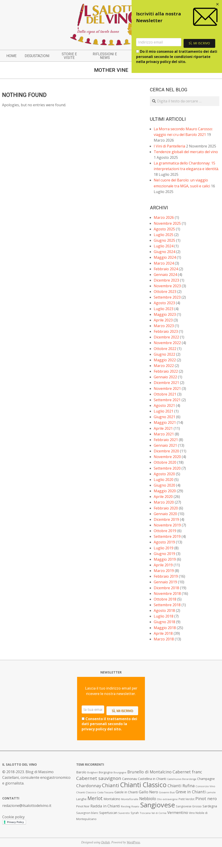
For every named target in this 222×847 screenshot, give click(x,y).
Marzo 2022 (164, 365)
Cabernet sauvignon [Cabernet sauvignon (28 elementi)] (98, 778)
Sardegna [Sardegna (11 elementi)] (210, 806)
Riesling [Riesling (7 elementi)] (125, 806)
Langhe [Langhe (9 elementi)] (81, 799)
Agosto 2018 (164, 610)
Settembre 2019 (167, 536)
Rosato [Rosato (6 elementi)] (135, 806)
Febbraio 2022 (166, 371)
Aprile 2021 (163, 428)
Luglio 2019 (163, 547)
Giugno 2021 (164, 416)
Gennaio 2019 (165, 581)
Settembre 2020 (167, 468)
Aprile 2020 (163, 496)
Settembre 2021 (167, 399)
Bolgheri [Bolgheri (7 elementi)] (92, 772)
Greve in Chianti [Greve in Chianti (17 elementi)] (191, 791)
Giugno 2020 (164, 485)
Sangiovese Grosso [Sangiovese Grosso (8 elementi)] (189, 806)
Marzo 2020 (164, 502)
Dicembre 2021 (166, 382)
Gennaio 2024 (165, 274)
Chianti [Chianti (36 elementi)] (110, 785)
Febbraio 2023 (166, 331)
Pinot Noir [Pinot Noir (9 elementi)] (83, 806)
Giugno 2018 (164, 621)
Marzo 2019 (164, 570)
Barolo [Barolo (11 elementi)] (81, 772)
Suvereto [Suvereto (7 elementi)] (124, 813)
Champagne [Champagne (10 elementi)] (206, 779)
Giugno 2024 (164, 251)
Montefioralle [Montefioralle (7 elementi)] (129, 799)
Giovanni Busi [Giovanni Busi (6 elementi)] (167, 792)
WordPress (133, 842)
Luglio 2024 (163, 246)
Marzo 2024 (164, 263)
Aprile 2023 (163, 320)
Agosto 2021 (164, 405)
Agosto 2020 (164, 473)
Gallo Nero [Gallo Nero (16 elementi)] (148, 791)
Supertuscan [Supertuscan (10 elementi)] (108, 813)
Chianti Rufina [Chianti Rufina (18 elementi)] (181, 785)
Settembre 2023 (167, 297)
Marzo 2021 (164, 434)
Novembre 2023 (167, 285)
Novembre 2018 (167, 593)
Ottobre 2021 (165, 394)
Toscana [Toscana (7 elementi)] (145, 813)
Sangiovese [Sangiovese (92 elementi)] (157, 804)
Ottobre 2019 (165, 530)
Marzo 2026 (164, 217)
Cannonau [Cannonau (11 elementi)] (129, 779)
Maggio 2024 (165, 257)
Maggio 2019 (165, 559)
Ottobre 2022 (165, 348)
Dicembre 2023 (166, 280)
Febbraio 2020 (166, 508)
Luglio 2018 (163, 616)
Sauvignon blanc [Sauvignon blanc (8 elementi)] (87, 813)
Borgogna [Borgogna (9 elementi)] (106, 772)
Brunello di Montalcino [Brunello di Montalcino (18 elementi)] (149, 772)
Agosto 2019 (164, 542)
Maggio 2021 (165, 422)
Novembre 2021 (167, 388)
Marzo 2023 (164, 325)
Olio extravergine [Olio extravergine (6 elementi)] (167, 799)
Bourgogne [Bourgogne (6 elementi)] (119, 772)
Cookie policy (13, 816)
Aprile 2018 (163, 633)
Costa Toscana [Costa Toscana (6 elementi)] (105, 792)
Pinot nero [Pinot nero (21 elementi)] (206, 798)
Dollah (105, 842)
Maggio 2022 (165, 359)
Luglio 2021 (163, 411)
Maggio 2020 (165, 490)
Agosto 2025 (164, 229)
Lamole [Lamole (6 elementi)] (211, 792)
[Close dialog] (217, 4)
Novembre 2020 (167, 456)
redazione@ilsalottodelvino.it (26, 805)
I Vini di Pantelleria (169, 146)
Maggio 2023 (165, 314)
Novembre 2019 (167, 525)
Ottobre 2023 (165, 291)
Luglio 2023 (163, 308)
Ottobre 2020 (165, 462)
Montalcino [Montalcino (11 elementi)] (112, 799)
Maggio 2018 (165, 627)
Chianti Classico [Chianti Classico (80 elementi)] (143, 784)
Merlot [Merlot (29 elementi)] (95, 798)
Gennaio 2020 (165, 513)
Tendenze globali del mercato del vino (186, 151)
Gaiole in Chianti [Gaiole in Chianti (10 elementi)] (126, 792)
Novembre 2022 (167, 342)
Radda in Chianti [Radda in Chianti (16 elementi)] (105, 805)
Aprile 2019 (163, 564)
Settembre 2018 (167, 604)
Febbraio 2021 (166, 439)
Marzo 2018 (164, 639)
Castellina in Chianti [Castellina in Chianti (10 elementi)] (152, 779)
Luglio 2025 (163, 234)
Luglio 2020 (163, 479)
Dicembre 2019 (166, 519)
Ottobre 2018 (165, 599)
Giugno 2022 (164, 354)
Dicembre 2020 (166, 451)
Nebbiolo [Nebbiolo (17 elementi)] (147, 798)
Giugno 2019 (164, 553)
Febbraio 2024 (166, 268)
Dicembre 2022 (166, 337)
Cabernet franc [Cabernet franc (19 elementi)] (187, 772)
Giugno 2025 (164, 240)
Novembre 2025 (167, 223)
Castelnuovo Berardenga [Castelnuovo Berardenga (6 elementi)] (181, 779)
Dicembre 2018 (166, 587)
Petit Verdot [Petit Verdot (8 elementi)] (186, 799)
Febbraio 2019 (166, 576)
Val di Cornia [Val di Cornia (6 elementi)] (158, 813)
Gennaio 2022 (165, 376)
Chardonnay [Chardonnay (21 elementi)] (88, 786)
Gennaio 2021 (165, 445)
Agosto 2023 (164, 302)
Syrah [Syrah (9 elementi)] (135, 813)
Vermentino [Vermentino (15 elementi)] (177, 812)
